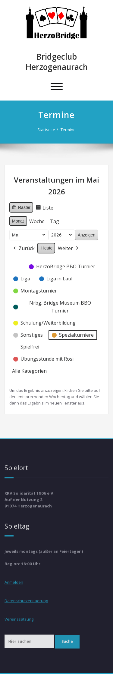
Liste (44, 208)
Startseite (46, 129)
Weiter (69, 247)
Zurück (23, 247)
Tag (54, 220)
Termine (68, 129)
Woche (37, 220)
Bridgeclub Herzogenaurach (57, 61)
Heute (46, 247)
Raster (21, 207)
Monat (18, 220)
